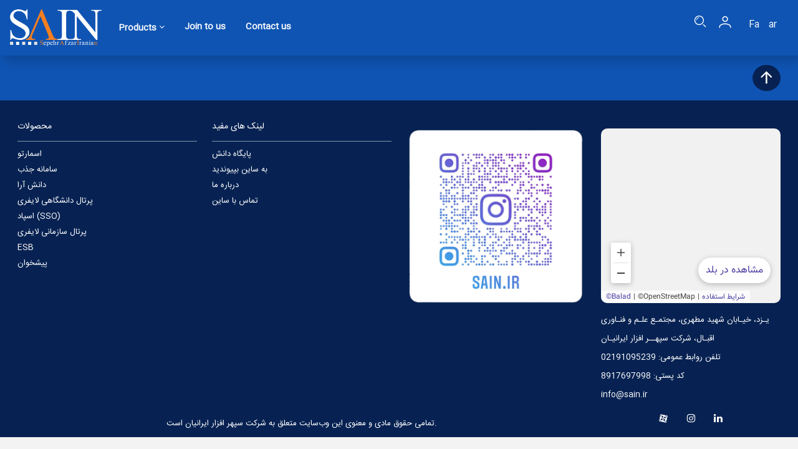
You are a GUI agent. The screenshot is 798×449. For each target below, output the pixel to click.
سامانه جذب (37, 169)
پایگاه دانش (231, 154)
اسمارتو (29, 154)
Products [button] (141, 28)
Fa (754, 24)
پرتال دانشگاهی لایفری (55, 201)
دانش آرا (31, 185)
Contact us (268, 27)
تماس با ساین (235, 201)
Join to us (205, 27)
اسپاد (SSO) (38, 216)
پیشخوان (32, 263)
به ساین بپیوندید (239, 169)
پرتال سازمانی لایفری (52, 232)
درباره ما (225, 185)
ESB (25, 247)
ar (773, 24)
